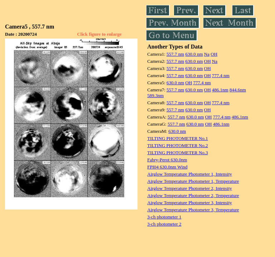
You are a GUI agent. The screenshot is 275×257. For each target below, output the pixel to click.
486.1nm (220, 89)
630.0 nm (194, 54)
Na (206, 54)
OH (214, 54)
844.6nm (238, 89)
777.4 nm (221, 75)
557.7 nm (175, 54)
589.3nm (155, 95)
